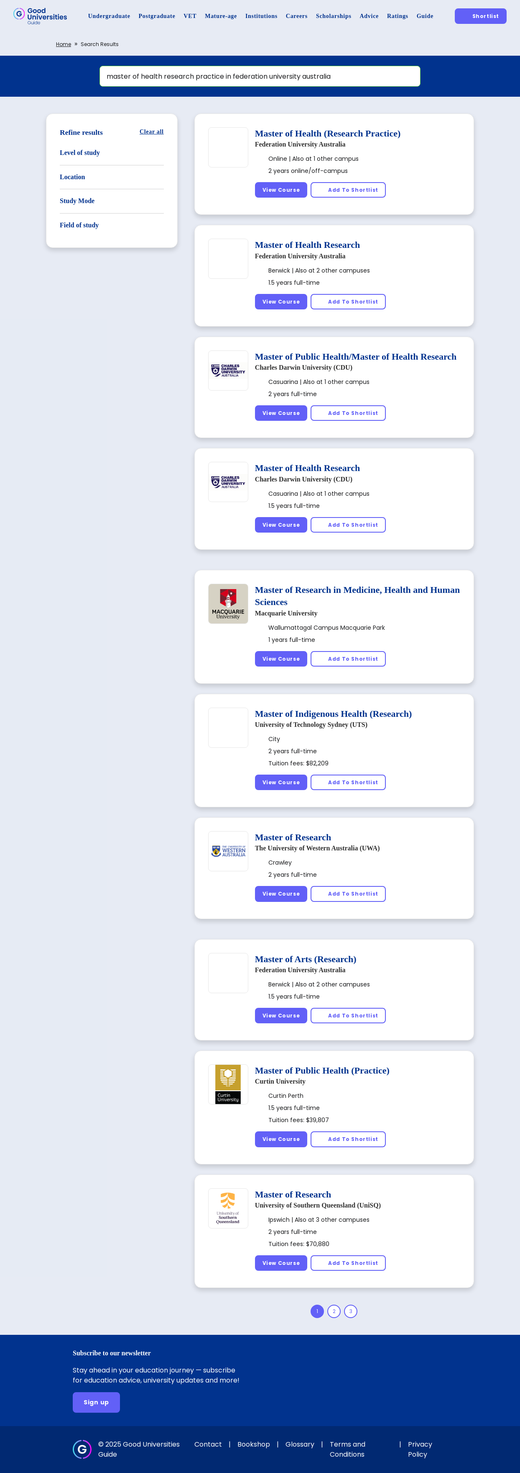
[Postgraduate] (157, 16)
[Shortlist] (481, 16)
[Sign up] (96, 1402)
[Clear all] (152, 131)
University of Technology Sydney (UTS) (311, 724)
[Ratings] (397, 16)
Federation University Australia (300, 144)
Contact (208, 1444)
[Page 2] (334, 1311)
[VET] (190, 16)
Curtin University (280, 1081)
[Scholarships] (333, 16)
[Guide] (425, 16)
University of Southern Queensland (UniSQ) (318, 1205)
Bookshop (253, 1444)
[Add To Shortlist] (348, 190)
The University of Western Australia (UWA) (317, 848)
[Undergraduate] (109, 16)
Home (63, 44)
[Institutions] (261, 16)
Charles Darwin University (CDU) (303, 367)
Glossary (299, 1444)
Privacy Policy (420, 1449)
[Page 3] (350, 1311)
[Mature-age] (221, 16)
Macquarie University (286, 613)
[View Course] (281, 190)
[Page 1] (317, 1311)
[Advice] (369, 16)
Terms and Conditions (347, 1449)
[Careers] (296, 16)
